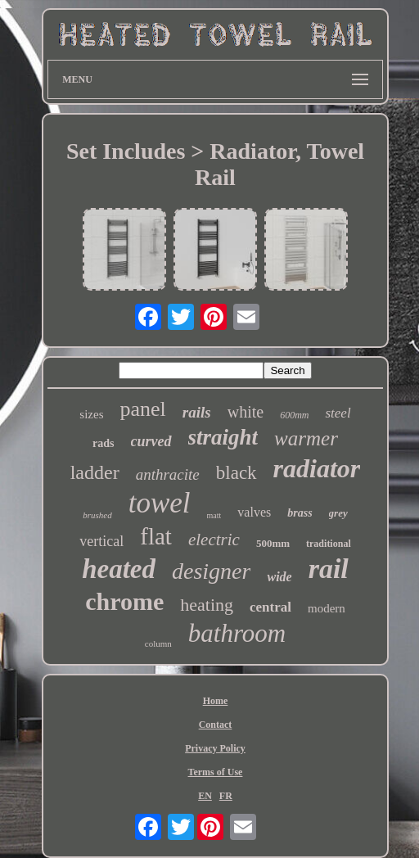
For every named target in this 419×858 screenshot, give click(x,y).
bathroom (237, 633)
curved (151, 441)
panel (143, 409)
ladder (94, 472)
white (246, 412)
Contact (215, 724)
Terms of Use (215, 772)
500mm (273, 543)
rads (103, 443)
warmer (306, 438)
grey (338, 513)
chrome (124, 601)
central (270, 607)
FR (225, 796)
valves (254, 512)
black (236, 473)
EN (205, 796)
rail (329, 568)
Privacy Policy (215, 748)
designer (211, 571)
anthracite (168, 474)
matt (214, 515)
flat (156, 536)
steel (337, 413)
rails (196, 412)
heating (206, 604)
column (158, 643)
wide (279, 577)
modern (326, 608)
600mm (294, 415)
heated (118, 569)
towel (159, 503)
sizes (91, 414)
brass (299, 513)
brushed (97, 515)
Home (215, 701)
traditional (328, 543)
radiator (317, 468)
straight (223, 437)
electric (214, 539)
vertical (101, 541)
